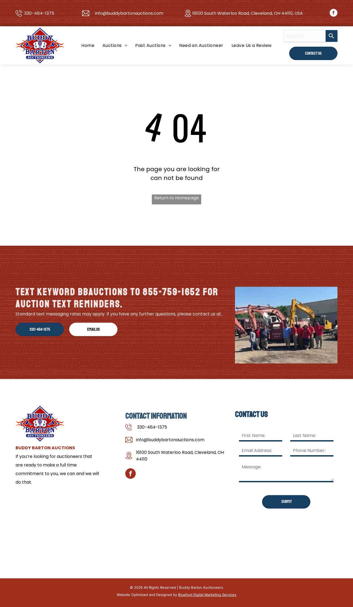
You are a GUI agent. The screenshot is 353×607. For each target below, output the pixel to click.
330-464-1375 (39, 13)
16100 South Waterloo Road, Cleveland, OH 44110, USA (247, 13)
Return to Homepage (176, 198)
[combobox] (305, 36)
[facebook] (333, 13)
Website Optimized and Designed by (147, 595)
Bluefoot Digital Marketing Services (207, 595)
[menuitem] (87, 45)
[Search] (331, 36)
